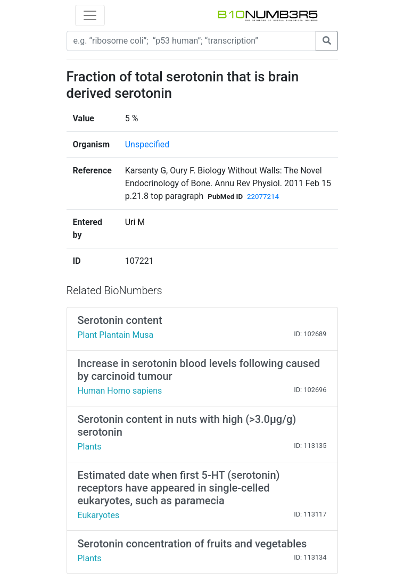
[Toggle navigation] (90, 15)
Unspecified (147, 144)
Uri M (135, 222)
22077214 (263, 197)
